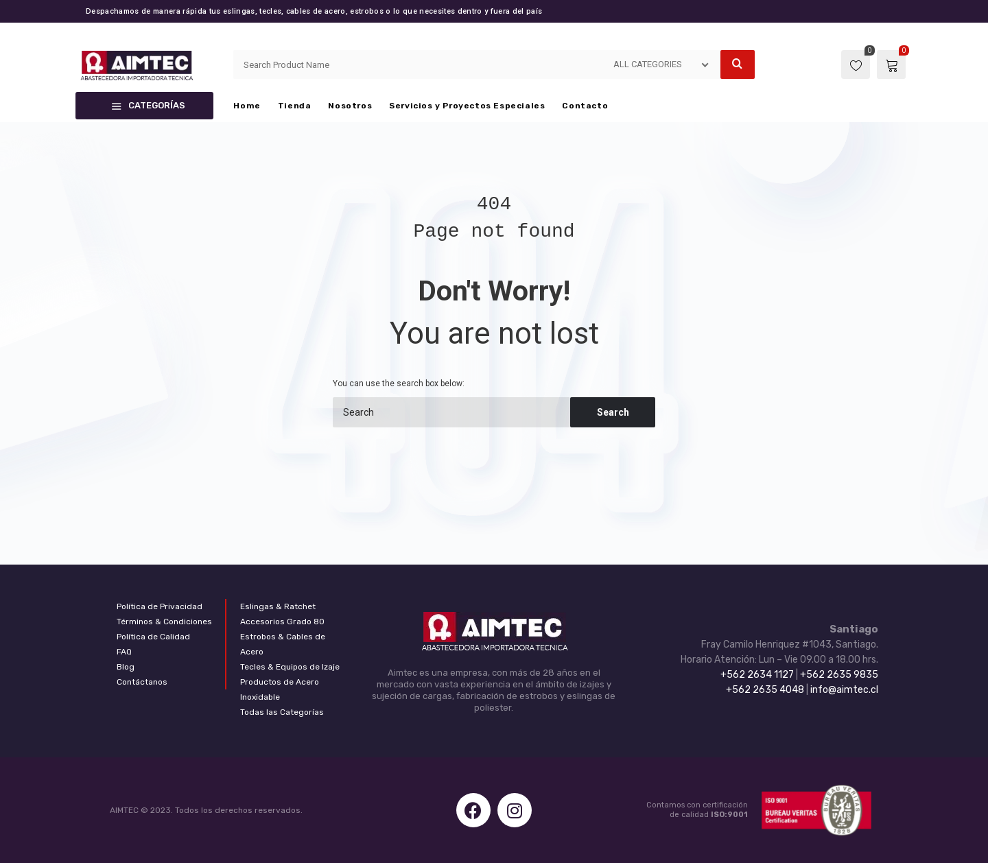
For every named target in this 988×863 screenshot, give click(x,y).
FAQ (124, 652)
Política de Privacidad (159, 606)
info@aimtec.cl (844, 690)
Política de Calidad (153, 636)
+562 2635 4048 (765, 690)
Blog (125, 667)
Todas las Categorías (282, 712)
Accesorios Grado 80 (282, 621)
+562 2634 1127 (757, 675)
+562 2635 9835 (839, 675)
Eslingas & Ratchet (278, 606)
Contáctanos (142, 682)
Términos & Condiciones (164, 621)
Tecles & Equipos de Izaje (290, 667)
